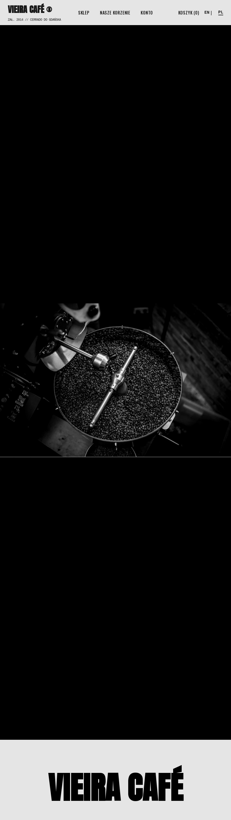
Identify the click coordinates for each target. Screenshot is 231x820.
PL (220, 12)
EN (207, 12)
